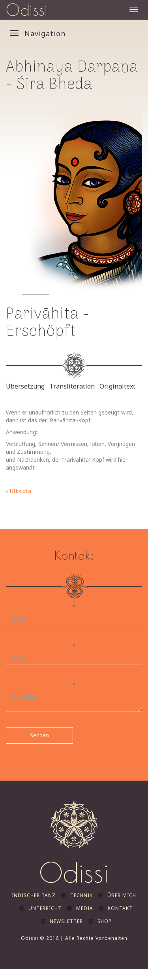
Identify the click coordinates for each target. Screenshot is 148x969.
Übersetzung (25, 386)
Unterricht (45, 908)
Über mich (121, 895)
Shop (104, 921)
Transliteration (72, 386)
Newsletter (66, 921)
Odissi (27, 10)
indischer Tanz (34, 895)
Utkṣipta (20, 491)
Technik (81, 895)
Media (84, 908)
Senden (39, 735)
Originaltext (117, 386)
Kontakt (120, 908)
